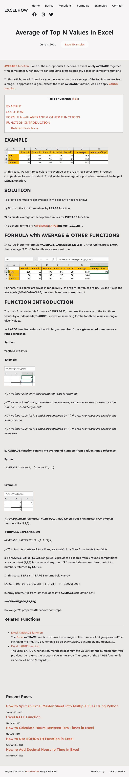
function (16, 66)
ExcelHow (16, 10)
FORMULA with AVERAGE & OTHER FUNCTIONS (43, 117)
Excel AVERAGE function (27, 632)
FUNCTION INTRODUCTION (28, 123)
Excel (19, 637)
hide (75, 98)
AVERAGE (41, 225)
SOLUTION (14, 112)
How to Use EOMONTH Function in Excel (40, 739)
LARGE (53, 225)
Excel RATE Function (23, 717)
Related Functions (24, 128)
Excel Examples (75, 44)
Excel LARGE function (25, 646)
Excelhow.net (32, 771)
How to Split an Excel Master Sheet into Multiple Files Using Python (62, 706)
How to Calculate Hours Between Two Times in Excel (50, 728)
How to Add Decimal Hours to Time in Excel (42, 749)
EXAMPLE (13, 106)
